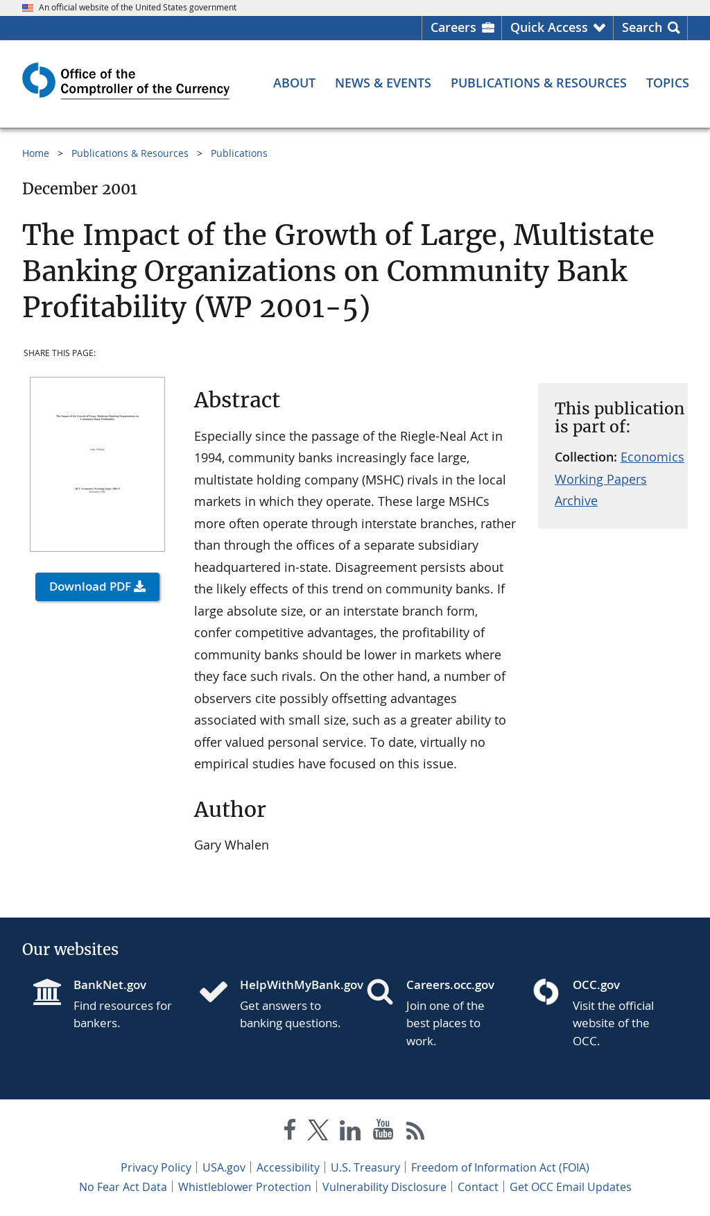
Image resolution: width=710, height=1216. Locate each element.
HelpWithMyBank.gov (292, 985)
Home (35, 153)
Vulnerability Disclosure (384, 1186)
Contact (478, 1186)
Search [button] (642, 27)
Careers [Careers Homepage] (453, 27)
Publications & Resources (130, 153)
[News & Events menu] (383, 82)
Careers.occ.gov (450, 985)
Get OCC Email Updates (571, 1186)
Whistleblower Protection (244, 1186)
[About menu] (294, 82)
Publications (239, 153)
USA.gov (223, 1167)
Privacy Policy (156, 1167)
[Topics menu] (667, 82)
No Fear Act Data (123, 1186)
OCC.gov (596, 985)
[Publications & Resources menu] (539, 82)
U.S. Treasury (365, 1167)
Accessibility (288, 1167)
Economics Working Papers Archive (619, 478)
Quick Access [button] (549, 27)
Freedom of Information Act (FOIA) (500, 1167)
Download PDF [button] (90, 586)
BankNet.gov (109, 985)
